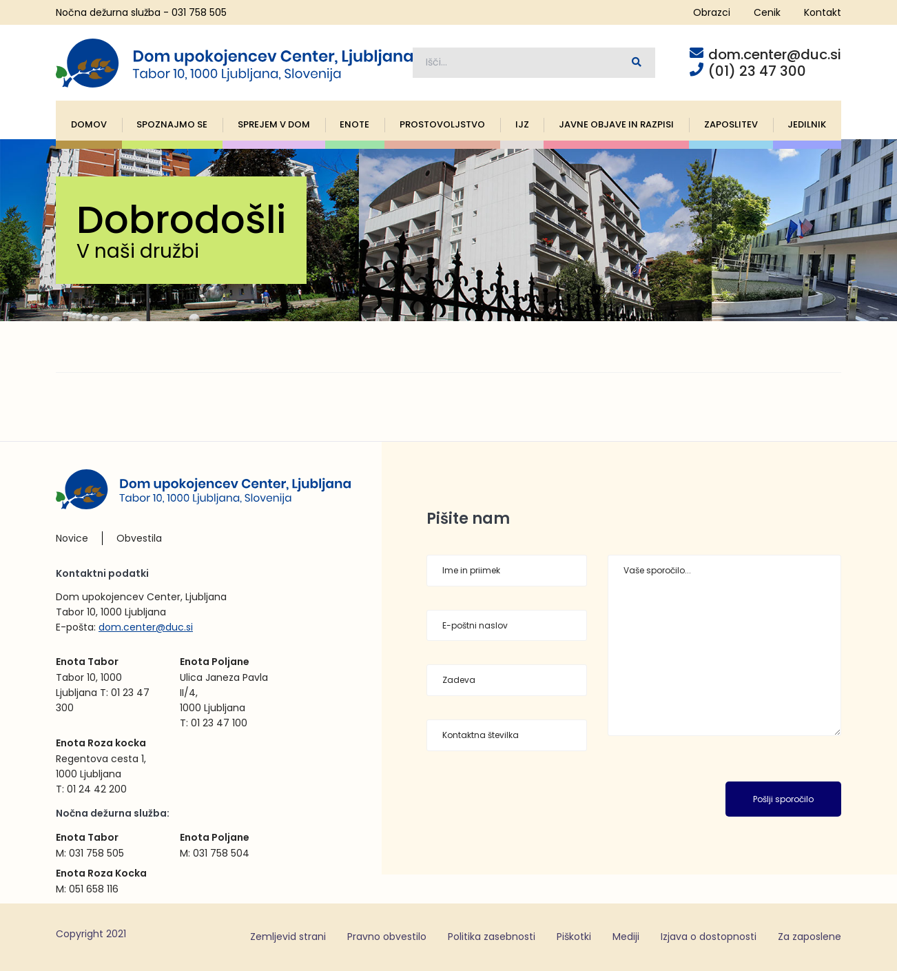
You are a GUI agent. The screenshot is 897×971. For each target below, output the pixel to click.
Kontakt (822, 12)
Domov (89, 124)
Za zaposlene (809, 936)
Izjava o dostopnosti (708, 936)
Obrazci (711, 12)
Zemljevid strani (288, 936)
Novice (72, 538)
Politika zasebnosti (491, 936)
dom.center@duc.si (146, 627)
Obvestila (139, 538)
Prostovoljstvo (442, 124)
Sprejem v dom (274, 124)
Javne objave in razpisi (616, 124)
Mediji (625, 936)
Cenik (767, 12)
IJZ (522, 124)
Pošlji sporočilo (783, 799)
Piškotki (574, 936)
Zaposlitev (731, 124)
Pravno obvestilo (386, 936)
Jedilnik (806, 124)
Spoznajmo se (171, 124)
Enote (354, 124)
